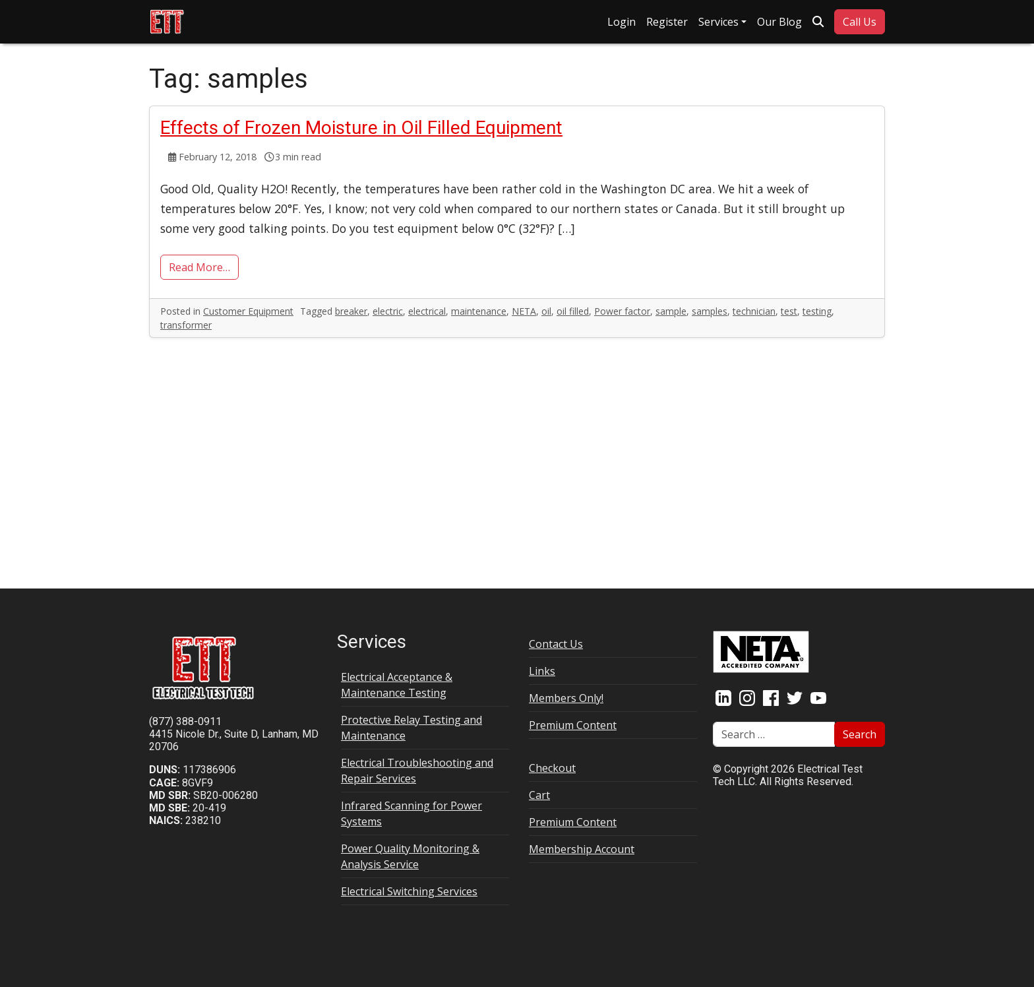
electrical (427, 311)
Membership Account (581, 849)
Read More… (199, 267)
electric (388, 311)
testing (817, 311)
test (789, 311)
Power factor (622, 311)
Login (621, 22)
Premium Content (573, 725)
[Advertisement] (517, 458)
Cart (539, 795)
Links (542, 671)
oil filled (573, 311)
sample (670, 311)
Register (667, 22)
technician (754, 311)
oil (546, 311)
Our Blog (779, 22)
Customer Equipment (248, 311)
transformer (186, 325)
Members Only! (566, 698)
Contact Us (556, 644)
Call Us (859, 22)
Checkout (552, 768)
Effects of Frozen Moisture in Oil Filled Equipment (361, 128)
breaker (351, 311)
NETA (524, 311)
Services (718, 22)
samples (709, 311)
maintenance (478, 311)
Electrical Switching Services (409, 891)
